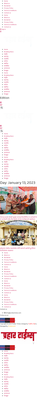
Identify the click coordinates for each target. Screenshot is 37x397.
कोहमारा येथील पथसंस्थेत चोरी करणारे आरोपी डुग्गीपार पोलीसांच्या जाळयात (17, 249)
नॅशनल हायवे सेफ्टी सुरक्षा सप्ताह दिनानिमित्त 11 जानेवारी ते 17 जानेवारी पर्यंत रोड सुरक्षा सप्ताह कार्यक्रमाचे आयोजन (18, 218)
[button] (1, 107)
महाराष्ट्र (6, 56)
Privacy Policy (8, 8)
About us (7, 3)
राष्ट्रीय (5, 54)
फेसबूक (6, 70)
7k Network (11, 326)
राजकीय (6, 59)
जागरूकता (7, 68)
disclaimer (7, 6)
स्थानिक (6, 63)
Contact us (7, 13)
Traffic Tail (31, 324)
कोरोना (6, 61)
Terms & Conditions (10, 10)
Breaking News (9, 52)
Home (6, 15)
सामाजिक (6, 66)
